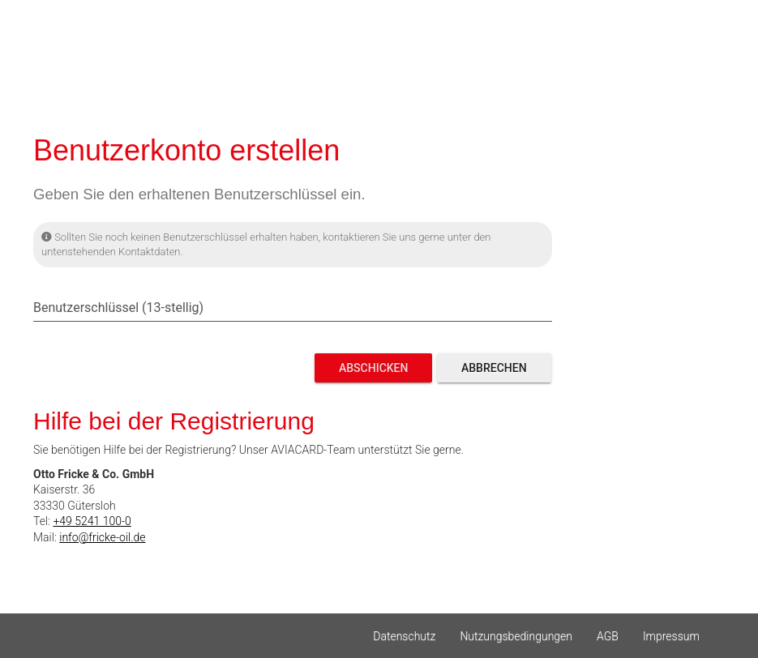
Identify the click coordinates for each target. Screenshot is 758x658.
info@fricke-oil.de (102, 537)
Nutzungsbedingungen (516, 636)
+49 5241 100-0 (92, 521)
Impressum (671, 636)
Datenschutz (404, 636)
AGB (608, 636)
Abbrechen (494, 367)
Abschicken (373, 367)
